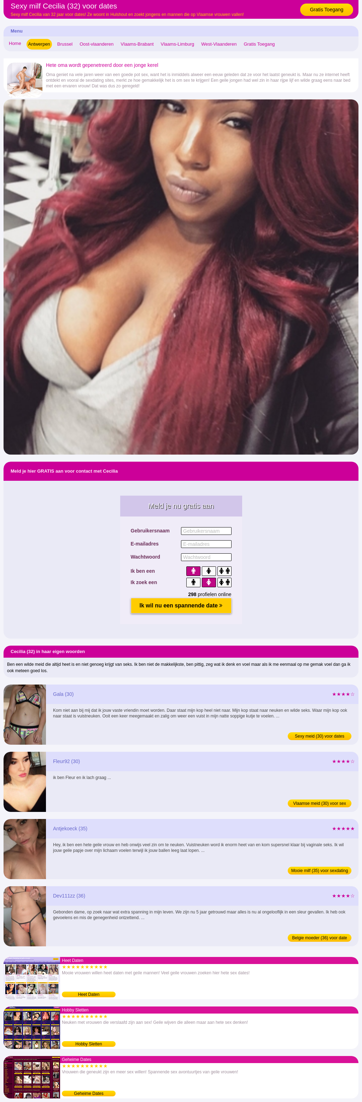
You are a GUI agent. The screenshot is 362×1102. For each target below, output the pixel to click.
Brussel (64, 44)
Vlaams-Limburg (177, 44)
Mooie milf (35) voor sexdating (319, 870)
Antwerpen (39, 44)
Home (15, 43)
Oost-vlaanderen (96, 44)
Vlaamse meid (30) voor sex (319, 803)
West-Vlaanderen (219, 44)
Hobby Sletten (88, 1044)
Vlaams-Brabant (137, 44)
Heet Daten (89, 994)
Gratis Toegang (327, 9)
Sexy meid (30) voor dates (319, 736)
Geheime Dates (88, 1093)
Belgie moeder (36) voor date (319, 937)
